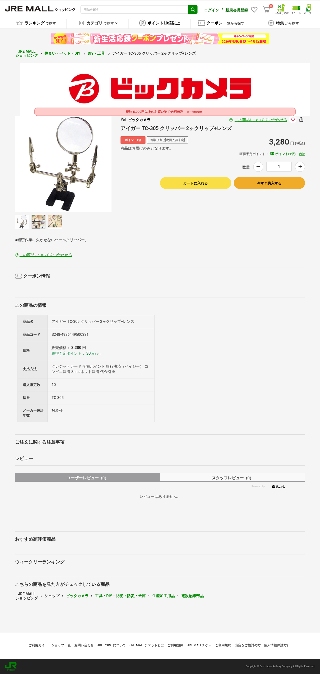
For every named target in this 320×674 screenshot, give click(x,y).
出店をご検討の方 (248, 645)
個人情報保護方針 (277, 645)
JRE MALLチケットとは (147, 645)
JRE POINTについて (111, 645)
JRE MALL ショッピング (27, 53)
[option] (63, 164)
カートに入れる (195, 183)
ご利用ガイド (38, 645)
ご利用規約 (175, 645)
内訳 (302, 154)
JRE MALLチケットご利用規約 (209, 645)
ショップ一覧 (61, 645)
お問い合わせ (84, 645)
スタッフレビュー (233, 478)
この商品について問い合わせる (261, 120)
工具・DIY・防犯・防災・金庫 (120, 596)
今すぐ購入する (269, 183)
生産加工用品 (163, 596)
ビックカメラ (77, 596)
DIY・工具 (97, 53)
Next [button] (89, 164)
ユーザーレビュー (87, 478)
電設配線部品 (192, 596)
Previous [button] (37, 164)
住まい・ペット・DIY (62, 53)
